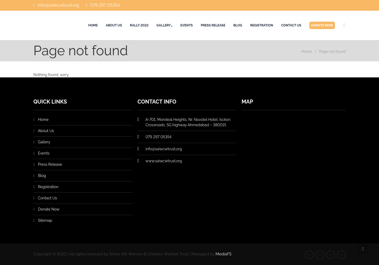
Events (186, 25)
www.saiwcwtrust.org (163, 161)
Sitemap (45, 220)
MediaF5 (223, 254)
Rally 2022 (139, 25)
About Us (114, 25)
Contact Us (291, 25)
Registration (261, 25)
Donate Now (322, 25)
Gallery (163, 25)
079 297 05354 (105, 5)
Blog (237, 25)
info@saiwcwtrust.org (58, 5)
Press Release (213, 25)
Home (93, 25)
